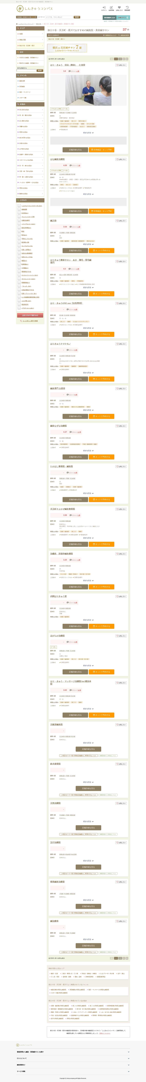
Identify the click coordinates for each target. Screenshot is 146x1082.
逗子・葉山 (121, 973)
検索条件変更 (125, 35)
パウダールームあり (28, 308)
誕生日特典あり (26, 228)
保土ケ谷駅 (62, 274)
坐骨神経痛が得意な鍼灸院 (115, 1006)
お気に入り (121, 65)
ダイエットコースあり (28, 279)
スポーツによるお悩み (31, 160)
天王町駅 (74, 112)
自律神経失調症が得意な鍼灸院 (109, 1009)
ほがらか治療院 (57, 636)
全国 (31, 34)
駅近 (23, 231)
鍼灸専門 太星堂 (57, 388)
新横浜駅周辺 (101, 977)
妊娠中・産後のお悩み (31, 154)
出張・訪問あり (26, 249)
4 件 (77, 71)
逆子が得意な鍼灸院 (57, 1018)
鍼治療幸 (54, 921)
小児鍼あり (25, 268)
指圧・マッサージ (24, 92)
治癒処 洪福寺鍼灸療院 (61, 554)
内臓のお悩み (31, 126)
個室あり (24, 260)
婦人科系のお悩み (31, 137)
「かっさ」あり (26, 286)
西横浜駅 (62, 112)
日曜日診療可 (26, 220)
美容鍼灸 (22, 86)
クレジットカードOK (28, 217)
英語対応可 (25, 304)
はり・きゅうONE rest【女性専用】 (66, 303)
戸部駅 (67, 232)
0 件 (75, 309)
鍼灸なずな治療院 (58, 426)
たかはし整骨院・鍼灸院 (61, 466)
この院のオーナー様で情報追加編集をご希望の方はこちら (78, 755)
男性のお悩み (31, 188)
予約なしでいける (27, 239)
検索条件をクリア (110, 35)
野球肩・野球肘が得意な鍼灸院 (102, 1015)
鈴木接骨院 (55, 764)
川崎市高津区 (89, 977)
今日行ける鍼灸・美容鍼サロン (29, 57)
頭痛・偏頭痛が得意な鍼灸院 (60, 1006)
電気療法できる (26, 271)
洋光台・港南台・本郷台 (89, 973)
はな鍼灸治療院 (57, 159)
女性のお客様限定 (27, 253)
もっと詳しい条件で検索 (30, 321)
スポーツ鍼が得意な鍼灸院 (59, 993)
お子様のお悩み (31, 149)
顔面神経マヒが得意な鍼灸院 (80, 1015)
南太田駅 (74, 854)
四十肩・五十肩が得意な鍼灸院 (86, 1009)
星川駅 (73, 174)
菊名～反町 (78, 977)
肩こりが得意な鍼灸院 (79, 1006)
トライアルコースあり (28, 224)
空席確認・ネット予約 (101, 150)
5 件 (78, 227)
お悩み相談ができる (28, 290)
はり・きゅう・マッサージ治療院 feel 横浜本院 (70, 682)
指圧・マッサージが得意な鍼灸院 (98, 989)
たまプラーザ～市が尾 (107, 973)
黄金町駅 (68, 854)
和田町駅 (72, 315)
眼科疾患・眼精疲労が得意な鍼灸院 (62, 1009)
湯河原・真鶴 (67, 977)
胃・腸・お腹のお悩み (31, 177)
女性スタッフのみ (27, 257)
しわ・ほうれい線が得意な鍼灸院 (111, 1012)
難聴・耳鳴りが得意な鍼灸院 (60, 1012)
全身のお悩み (31, 143)
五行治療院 (55, 842)
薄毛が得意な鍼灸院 (73, 1018)
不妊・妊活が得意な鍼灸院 (59, 1015)
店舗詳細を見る (75, 150)
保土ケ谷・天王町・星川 (55, 39)
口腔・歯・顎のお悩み (31, 171)
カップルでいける (27, 246)
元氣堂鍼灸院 (56, 724)
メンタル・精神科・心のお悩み (31, 182)
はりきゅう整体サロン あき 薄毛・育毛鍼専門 (70, 261)
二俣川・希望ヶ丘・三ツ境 (70, 973)
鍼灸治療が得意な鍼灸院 (58, 989)
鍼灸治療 (22, 81)
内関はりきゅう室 (58, 596)
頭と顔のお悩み (31, 109)
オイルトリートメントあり (30, 275)
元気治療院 (55, 803)
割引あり (24, 235)
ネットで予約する (101, 251)
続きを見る (88, 133)
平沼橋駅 (68, 112)
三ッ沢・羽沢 (55, 977)
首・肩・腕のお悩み (31, 115)
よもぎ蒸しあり (26, 301)
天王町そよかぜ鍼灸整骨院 (62, 509)
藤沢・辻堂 (54, 973)
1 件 (78, 560)
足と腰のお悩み (31, 121)
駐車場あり (25, 264)
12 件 (79, 432)
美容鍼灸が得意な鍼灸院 (77, 989)
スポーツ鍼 (22, 97)
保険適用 (24, 209)
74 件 (79, 690)
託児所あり (25, 213)
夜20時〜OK (25, 242)
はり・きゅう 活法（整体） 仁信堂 (67, 65)
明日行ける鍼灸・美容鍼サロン (29, 63)
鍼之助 (53, 221)
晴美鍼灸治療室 (57, 882)
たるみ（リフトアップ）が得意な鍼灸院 (84, 1012)
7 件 (78, 165)
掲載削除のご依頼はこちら (108, 755)
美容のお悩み (31, 132)
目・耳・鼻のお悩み (31, 165)
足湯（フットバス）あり (29, 293)
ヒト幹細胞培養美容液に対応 (30, 297)
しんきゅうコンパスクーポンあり (32, 206)
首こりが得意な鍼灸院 (96, 1006)
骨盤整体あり (26, 282)
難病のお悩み (31, 193)
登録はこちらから (104, 1033)
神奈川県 (31, 40)
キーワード (41, 17)
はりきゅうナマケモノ (60, 344)
